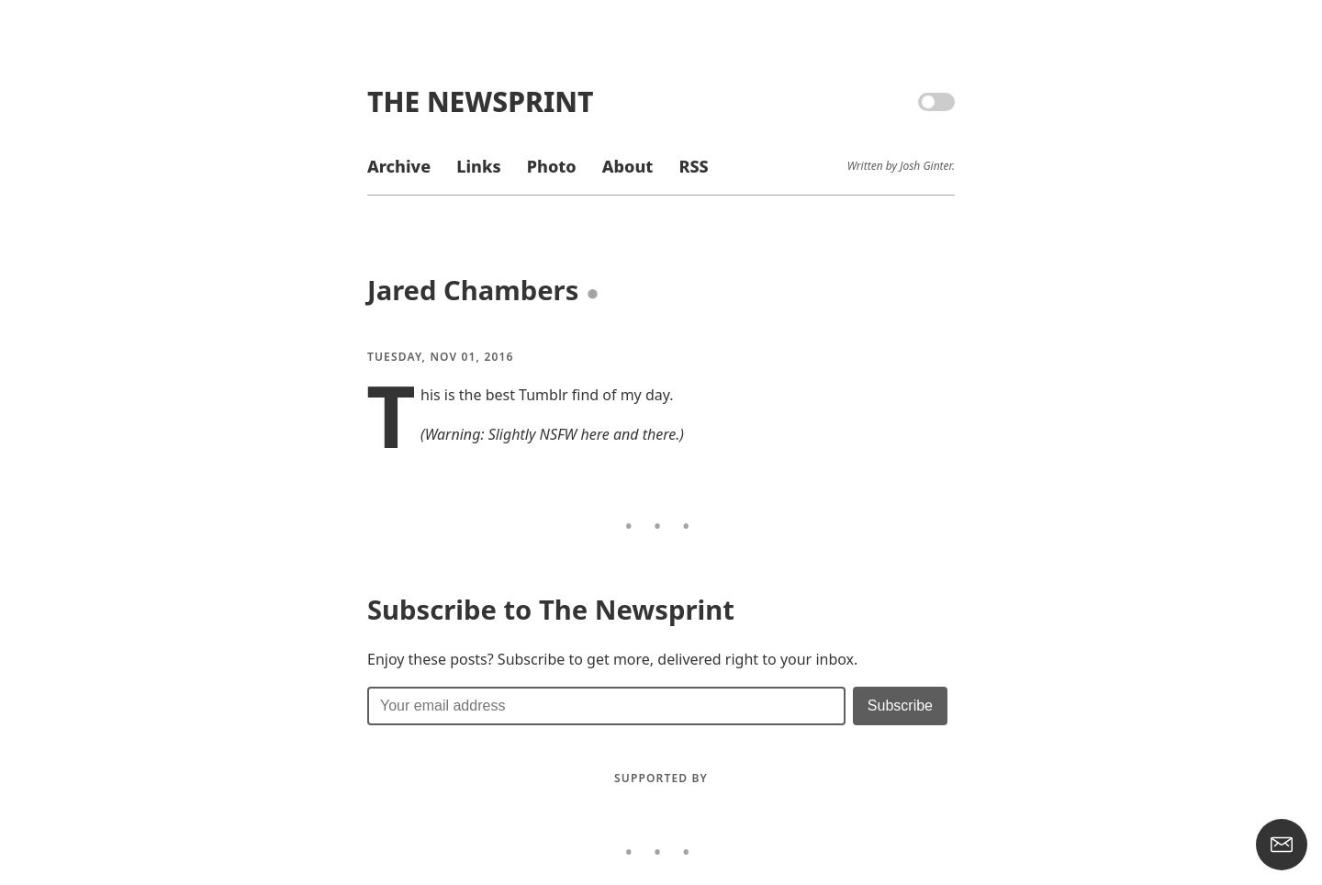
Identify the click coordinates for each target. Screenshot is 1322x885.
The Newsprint (480, 101)
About (627, 166)
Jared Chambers (472, 290)
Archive (399, 166)
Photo (552, 166)
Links (478, 166)
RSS (693, 166)
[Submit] (900, 706)
